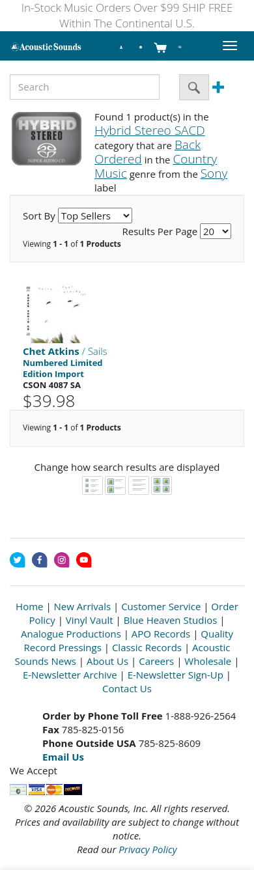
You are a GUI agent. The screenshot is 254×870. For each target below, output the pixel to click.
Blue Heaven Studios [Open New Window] (171, 619)
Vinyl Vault (89, 619)
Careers (156, 660)
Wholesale (207, 660)
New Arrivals (82, 606)
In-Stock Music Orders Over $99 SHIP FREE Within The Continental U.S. (127, 15)
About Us (107, 660)
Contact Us (127, 688)
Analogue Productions (71, 633)
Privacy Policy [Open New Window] (147, 849)
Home (29, 606)
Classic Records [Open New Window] (147, 647)
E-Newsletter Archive (70, 674)
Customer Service (161, 606)
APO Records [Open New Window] (161, 633)
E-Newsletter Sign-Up (175, 674)
